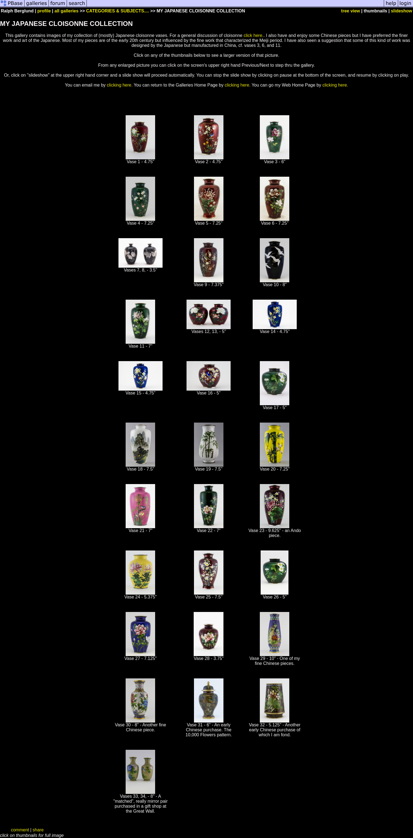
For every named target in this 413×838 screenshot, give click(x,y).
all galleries (67, 11)
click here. (253, 35)
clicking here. (120, 85)
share (38, 830)
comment (20, 830)
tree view (350, 11)
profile (44, 11)
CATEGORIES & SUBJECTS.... (117, 11)
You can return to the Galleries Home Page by (179, 85)
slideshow (401, 11)
